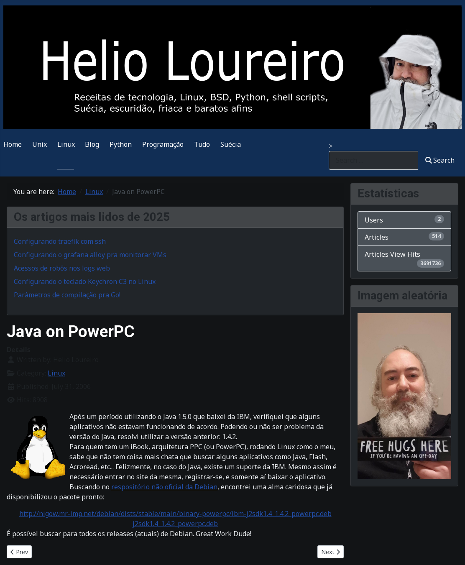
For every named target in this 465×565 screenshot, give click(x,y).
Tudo (202, 144)
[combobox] (374, 160)
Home (12, 144)
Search (440, 160)
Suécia (230, 144)
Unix (39, 144)
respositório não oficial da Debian (164, 486)
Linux (66, 144)
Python (121, 144)
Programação (163, 144)
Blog (92, 144)
